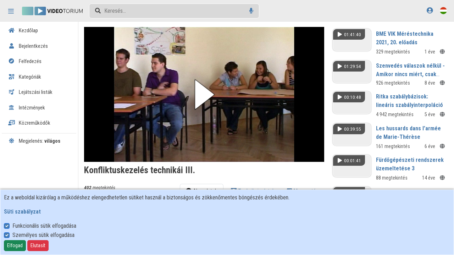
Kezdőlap (23, 30)
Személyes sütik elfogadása (43, 235)
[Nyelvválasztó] (443, 10)
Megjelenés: (34, 141)
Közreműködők (29, 123)
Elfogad (15, 245)
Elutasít (38, 245)
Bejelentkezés (28, 46)
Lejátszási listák (30, 92)
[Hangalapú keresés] (251, 10)
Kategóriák (24, 77)
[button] (206, 93)
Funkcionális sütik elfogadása (44, 225)
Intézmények (26, 107)
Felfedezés (24, 61)
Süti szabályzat (22, 211)
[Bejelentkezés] (430, 10)
